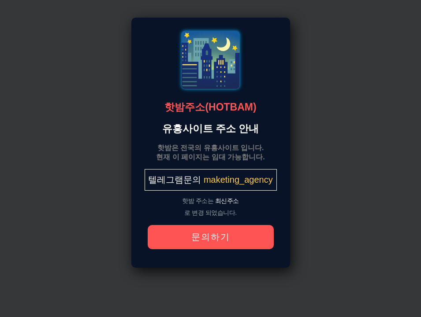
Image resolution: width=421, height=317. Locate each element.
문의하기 (210, 237)
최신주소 (227, 200)
